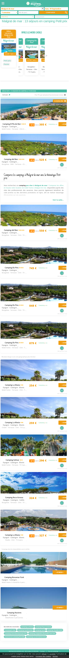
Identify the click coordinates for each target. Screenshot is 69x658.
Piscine (6, 64)
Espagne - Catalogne (9, 126)
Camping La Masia (14, 385)
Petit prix (7, 61)
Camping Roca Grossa (14, 497)
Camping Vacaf (40, 630)
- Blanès (21, 387)
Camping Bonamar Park (14, 577)
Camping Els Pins (14, 267)
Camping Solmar (14, 460)
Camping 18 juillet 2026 (54, 630)
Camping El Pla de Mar (14, 124)
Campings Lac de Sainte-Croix (36, 637)
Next (46, 55)
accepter (52, 654)
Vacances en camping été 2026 (14, 637)
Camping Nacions (14, 612)
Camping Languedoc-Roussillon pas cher (42, 633)
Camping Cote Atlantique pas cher (16, 633)
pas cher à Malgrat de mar (36, 185)
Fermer (55, 656)
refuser (44, 654)
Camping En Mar (10, 630)
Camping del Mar (14, 159)
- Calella (21, 500)
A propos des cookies (43, 656)
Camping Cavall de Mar (25, 630)
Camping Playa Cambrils (43, 627)
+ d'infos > (59, 572)
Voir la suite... (58, 200)
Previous (17, 55)
